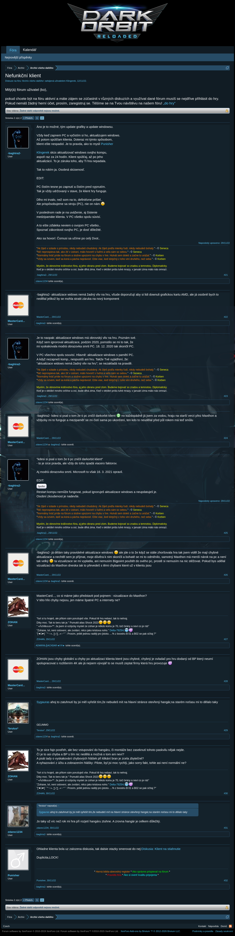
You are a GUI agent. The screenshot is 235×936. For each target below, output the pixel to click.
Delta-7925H (117, 630)
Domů (224, 926)
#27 (226, 639)
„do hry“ (169, 103)
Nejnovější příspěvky (18, 57)
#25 (226, 533)
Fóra (13, 50)
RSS (230, 926)
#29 (226, 730)
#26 (226, 575)
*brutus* (13, 728)
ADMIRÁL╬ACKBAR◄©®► (50, 645)
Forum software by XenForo (31, 931)
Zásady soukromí (224, 931)
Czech (6, 926)
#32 (226, 880)
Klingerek (71, 81)
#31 (226, 828)
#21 (226, 275)
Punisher (107, 144)
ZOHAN (12, 622)
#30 (226, 793)
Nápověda (213, 926)
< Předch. (28, 118)
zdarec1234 (42, 281)
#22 (226, 317)
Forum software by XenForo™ (90, 931)
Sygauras (43, 702)
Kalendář (29, 50)
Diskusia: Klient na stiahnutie (160, 849)
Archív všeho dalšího (33, 81)
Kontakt (202, 926)
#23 (226, 396)
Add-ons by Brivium (150, 931)
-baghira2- (14, 153)
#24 (226, 438)
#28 (226, 681)
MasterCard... (16, 321)
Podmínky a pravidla (202, 931)
